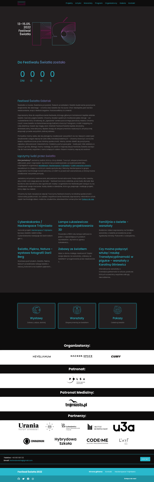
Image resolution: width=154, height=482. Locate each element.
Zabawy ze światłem (72, 249)
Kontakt (145, 459)
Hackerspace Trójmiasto (59, 165)
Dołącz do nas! (130, 479)
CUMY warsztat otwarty (81, 165)
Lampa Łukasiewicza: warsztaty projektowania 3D (75, 226)
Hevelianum (43, 165)
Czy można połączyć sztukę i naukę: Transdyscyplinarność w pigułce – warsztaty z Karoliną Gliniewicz (116, 257)
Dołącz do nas (88, 199)
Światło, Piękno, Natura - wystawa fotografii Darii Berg (35, 253)
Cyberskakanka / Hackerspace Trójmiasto (35, 224)
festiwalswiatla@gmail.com (21, 460)
